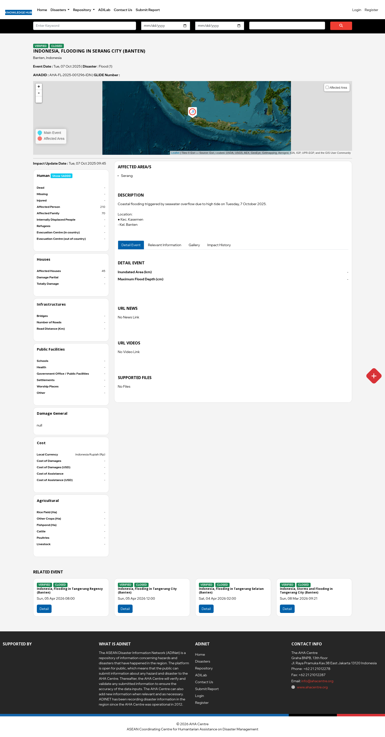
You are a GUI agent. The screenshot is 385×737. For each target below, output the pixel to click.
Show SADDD (61, 176)
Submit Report (148, 10)
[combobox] (287, 25)
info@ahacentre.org (317, 681)
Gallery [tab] (194, 245)
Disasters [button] (59, 10)
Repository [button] (82, 10)
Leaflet (175, 152)
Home (42, 10)
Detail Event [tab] (131, 245)
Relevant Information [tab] (164, 245)
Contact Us (123, 10)
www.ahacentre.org (312, 687)
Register (371, 10)
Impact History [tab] (219, 245)
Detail (125, 609)
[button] (39, 99)
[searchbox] (252, 25)
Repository (204, 668)
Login (356, 10)
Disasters (202, 661)
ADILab (104, 10)
